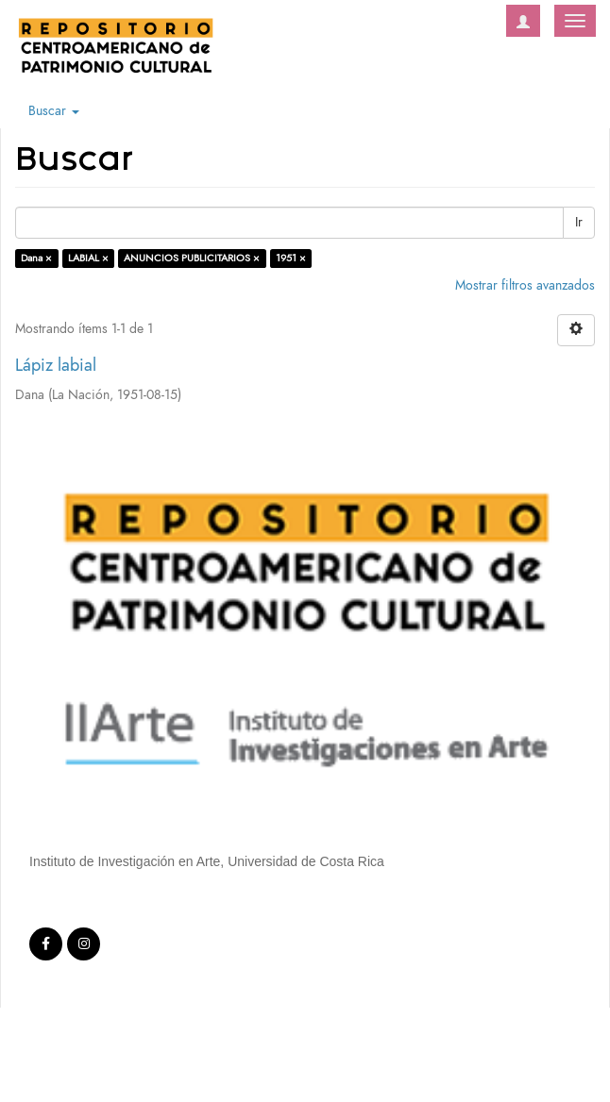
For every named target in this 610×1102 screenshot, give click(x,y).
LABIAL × (88, 258)
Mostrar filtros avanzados (525, 285)
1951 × (291, 258)
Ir (579, 222)
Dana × (36, 258)
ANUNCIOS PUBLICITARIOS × (192, 258)
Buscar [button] (53, 111)
